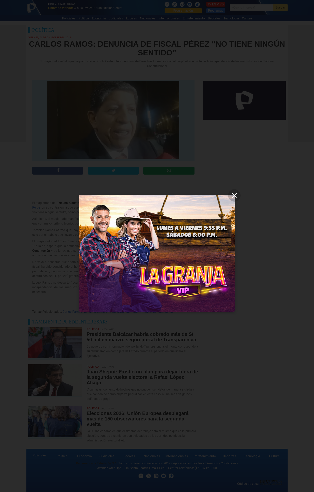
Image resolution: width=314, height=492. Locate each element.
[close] (234, 195)
